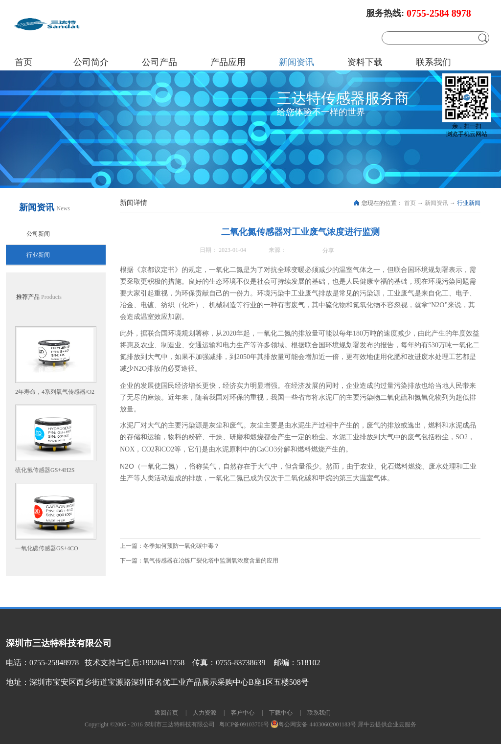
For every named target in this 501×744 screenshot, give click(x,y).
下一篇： (199, 560)
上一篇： (170, 545)
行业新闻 (468, 203)
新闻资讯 (436, 203)
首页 (23, 62)
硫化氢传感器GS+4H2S (44, 470)
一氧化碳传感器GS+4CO (46, 548)
